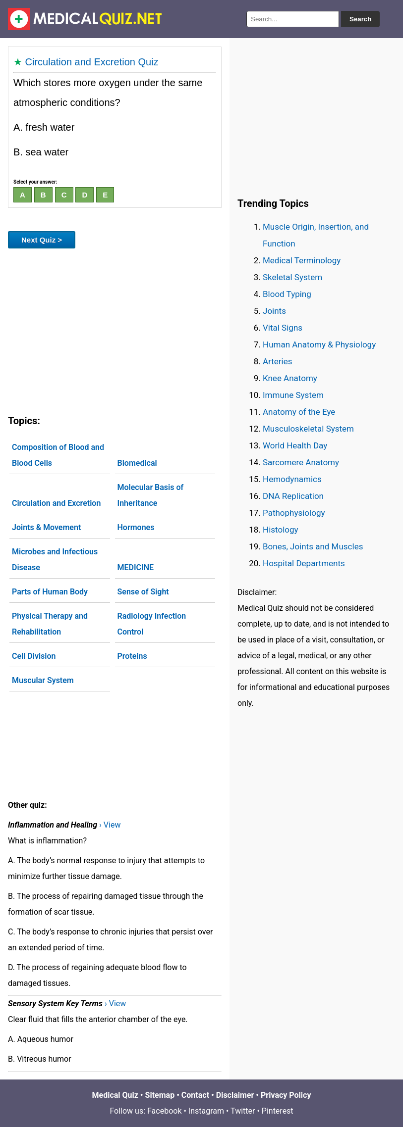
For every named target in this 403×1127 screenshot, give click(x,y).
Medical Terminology (302, 260)
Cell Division (34, 656)
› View (109, 825)
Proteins (132, 656)
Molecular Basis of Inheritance (150, 495)
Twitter (242, 1111)
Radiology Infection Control (151, 624)
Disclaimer (235, 1095)
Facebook (164, 1111)
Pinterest (277, 1111)
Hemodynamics (292, 479)
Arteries (277, 361)
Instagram (206, 1111)
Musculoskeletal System (308, 429)
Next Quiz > (41, 240)
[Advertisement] (115, 329)
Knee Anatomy (290, 378)
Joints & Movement (46, 527)
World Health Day (295, 445)
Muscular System (43, 680)
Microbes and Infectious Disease (55, 559)
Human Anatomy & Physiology (319, 344)
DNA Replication (293, 496)
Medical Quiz (115, 1095)
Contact (195, 1095)
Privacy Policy (286, 1095)
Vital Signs (282, 328)
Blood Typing (287, 294)
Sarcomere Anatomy (301, 462)
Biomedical (137, 463)
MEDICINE (135, 567)
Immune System (293, 395)
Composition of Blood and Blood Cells (58, 455)
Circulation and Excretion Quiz (92, 61)
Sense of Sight (143, 591)
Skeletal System (292, 277)
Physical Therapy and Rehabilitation (50, 624)
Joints (274, 311)
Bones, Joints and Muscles (313, 546)
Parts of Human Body (50, 591)
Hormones (136, 527)
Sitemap (160, 1095)
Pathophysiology (294, 513)
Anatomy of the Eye (299, 412)
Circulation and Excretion (56, 503)
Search (360, 19)
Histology (280, 530)
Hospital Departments (304, 563)
